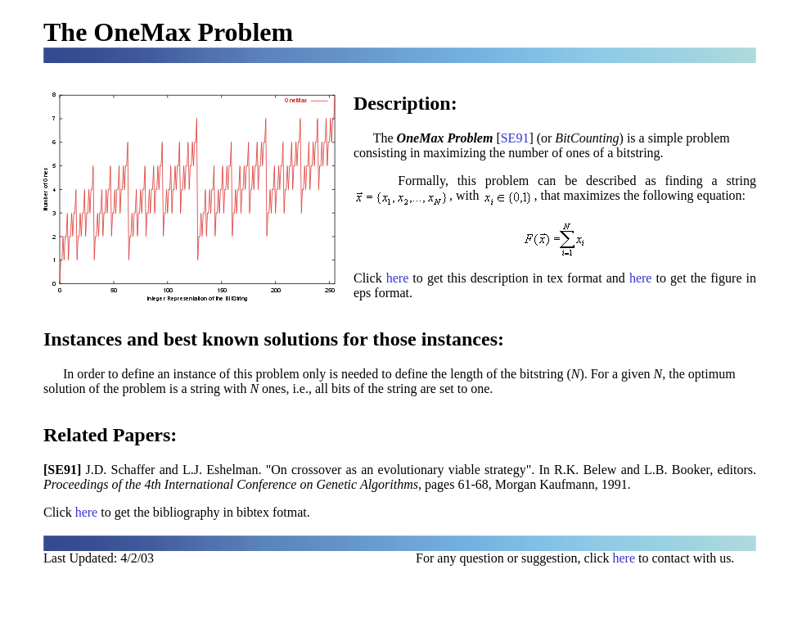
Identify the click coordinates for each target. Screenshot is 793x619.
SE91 (515, 138)
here (397, 278)
